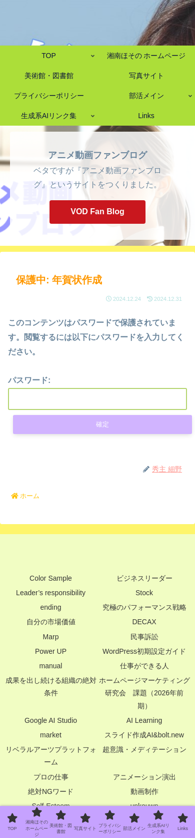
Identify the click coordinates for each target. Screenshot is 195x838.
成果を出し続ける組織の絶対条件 (51, 686)
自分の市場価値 (51, 622)
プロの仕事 (51, 777)
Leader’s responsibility (51, 593)
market (51, 735)
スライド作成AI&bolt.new (144, 735)
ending (50, 607)
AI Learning (144, 720)
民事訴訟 (144, 637)
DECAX (144, 622)
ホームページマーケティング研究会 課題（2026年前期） (144, 692)
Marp (51, 637)
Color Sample (51, 578)
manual (51, 666)
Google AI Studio (50, 720)
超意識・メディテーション (144, 749)
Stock (144, 593)
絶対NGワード (51, 791)
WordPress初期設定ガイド (144, 651)
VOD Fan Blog (97, 211)
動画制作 (144, 791)
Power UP (50, 651)
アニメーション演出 (144, 777)
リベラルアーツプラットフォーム (51, 755)
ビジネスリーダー (144, 578)
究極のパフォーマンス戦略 (144, 607)
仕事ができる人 (144, 666)
